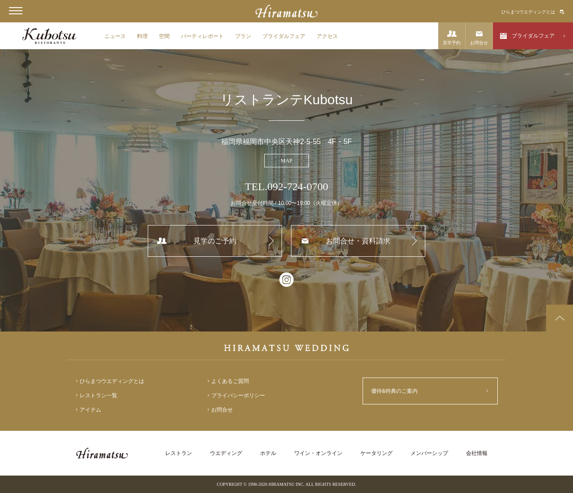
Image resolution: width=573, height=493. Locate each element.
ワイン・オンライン (318, 453)
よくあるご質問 (230, 381)
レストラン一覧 (98, 395)
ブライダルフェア (283, 36)
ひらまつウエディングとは (528, 11)
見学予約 (452, 42)
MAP (286, 160)
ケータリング (376, 453)
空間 (164, 36)
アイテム (90, 410)
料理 (142, 36)
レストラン (178, 453)
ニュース (115, 36)
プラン (243, 36)
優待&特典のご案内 (394, 391)
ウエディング (226, 453)
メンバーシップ (429, 453)
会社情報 (476, 453)
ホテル (268, 453)
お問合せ (479, 42)
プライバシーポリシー (238, 395)
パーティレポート (202, 36)
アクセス (327, 36)
